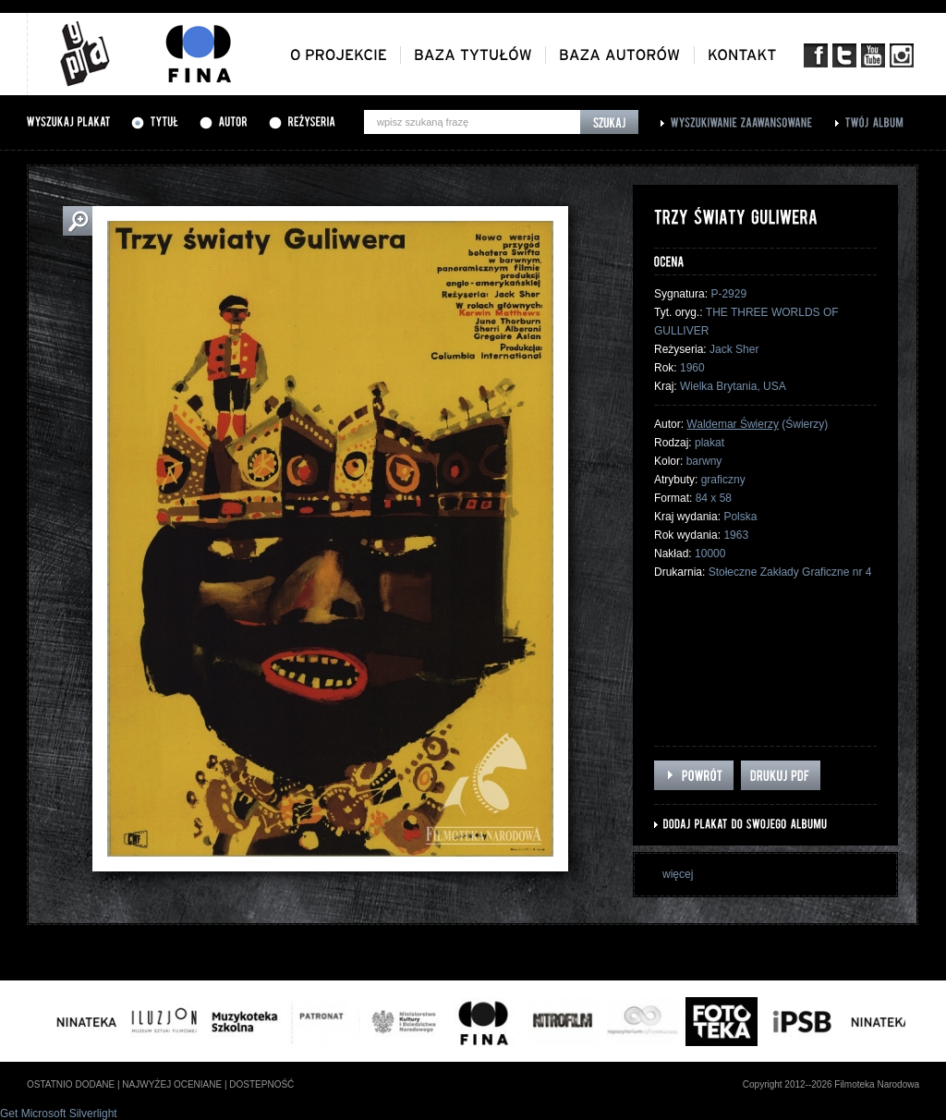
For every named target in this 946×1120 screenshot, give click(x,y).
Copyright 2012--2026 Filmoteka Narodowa (831, 1084)
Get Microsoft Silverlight (58, 1113)
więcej (677, 874)
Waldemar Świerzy (732, 424)
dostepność (261, 1084)
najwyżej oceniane (172, 1084)
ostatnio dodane (71, 1084)
